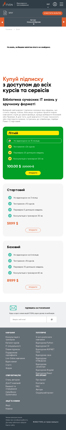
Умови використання (14, 417)
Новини (9, 409)
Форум (9, 368)
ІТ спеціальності (13, 346)
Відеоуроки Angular (45, 370)
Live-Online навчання (15, 358)
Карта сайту (10, 425)
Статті (8, 365)
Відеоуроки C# (42, 346)
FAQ (37, 386)
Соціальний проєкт (44, 393)
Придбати (33, 230)
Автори (39, 389)
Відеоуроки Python (44, 343)
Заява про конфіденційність (17, 420)
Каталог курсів (12, 343)
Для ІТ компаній (13, 383)
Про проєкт (41, 380)
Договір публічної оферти (16, 422)
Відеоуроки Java (43, 355)
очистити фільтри (52, 13)
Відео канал (11, 361)
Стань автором (13, 380)
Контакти (40, 383)
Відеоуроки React (44, 373)
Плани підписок (13, 349)
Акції (8, 405)
